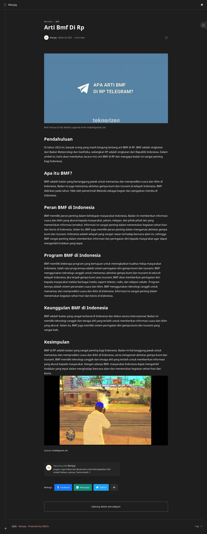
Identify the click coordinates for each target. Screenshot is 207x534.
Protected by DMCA (45, 527)
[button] (201, 4)
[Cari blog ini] (65, 4)
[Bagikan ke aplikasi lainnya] (117, 488)
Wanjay (13, 5)
